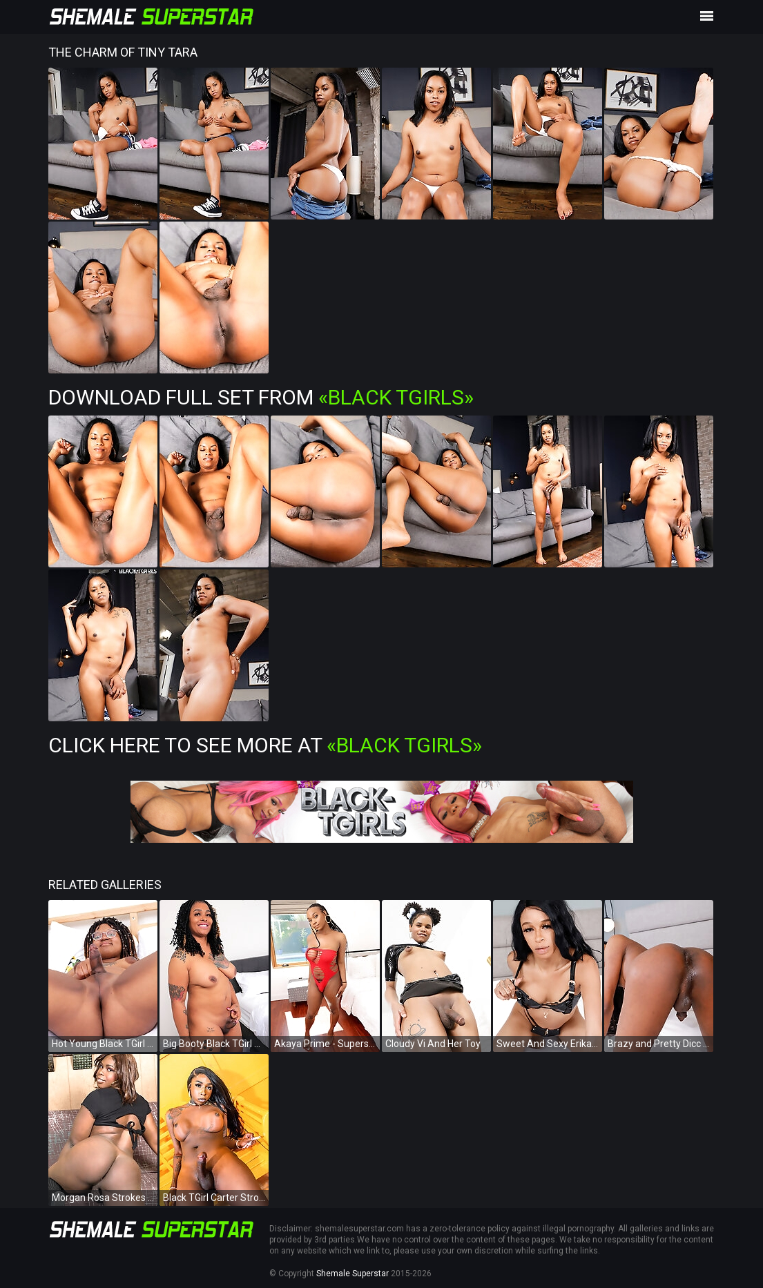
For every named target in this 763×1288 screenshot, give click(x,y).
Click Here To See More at (265, 745)
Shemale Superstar (352, 1273)
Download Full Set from (261, 397)
